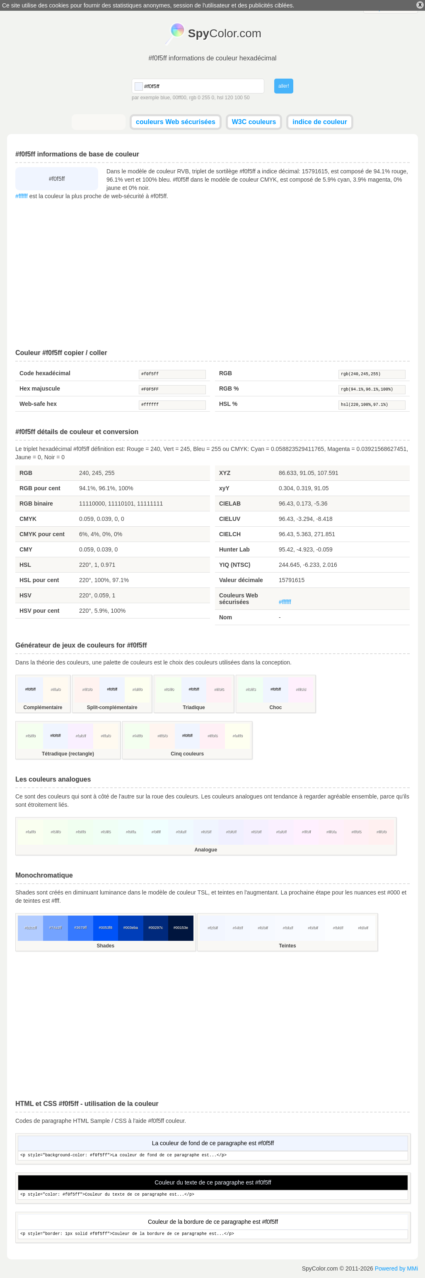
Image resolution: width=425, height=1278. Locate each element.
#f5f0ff (256, 832)
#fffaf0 (55, 689)
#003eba (130, 928)
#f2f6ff (212, 928)
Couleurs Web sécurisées (238, 598)
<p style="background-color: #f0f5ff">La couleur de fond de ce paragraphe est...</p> (213, 1156)
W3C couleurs (254, 121)
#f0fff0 (80, 832)
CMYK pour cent (42, 534)
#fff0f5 (219, 689)
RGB (225, 373)
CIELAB (230, 503)
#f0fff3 (251, 689)
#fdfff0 (137, 689)
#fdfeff (362, 928)
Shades (105, 946)
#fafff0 (30, 832)
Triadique (194, 707)
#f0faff (181, 832)
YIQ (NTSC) (234, 564)
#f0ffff (155, 832)
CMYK (27, 519)
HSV (25, 595)
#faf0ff (80, 736)
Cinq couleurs (187, 754)
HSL (25, 564)
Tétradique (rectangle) (68, 754)
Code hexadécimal (44, 373)
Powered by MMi (396, 1268)
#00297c (155, 928)
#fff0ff (306, 832)
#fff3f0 (87, 689)
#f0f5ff (172, 374)
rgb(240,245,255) (372, 374)
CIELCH (230, 534)
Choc (275, 707)
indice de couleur (319, 121)
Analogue (205, 850)
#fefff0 (237, 736)
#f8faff (288, 928)
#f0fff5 (105, 832)
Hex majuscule (39, 388)
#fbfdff (338, 928)
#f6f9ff (262, 928)
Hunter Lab (234, 549)
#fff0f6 (212, 736)
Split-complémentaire (112, 707)
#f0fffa (131, 832)
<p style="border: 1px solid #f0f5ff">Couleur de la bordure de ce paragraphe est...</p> (213, 1234)
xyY (224, 488)
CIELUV (229, 519)
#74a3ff (55, 928)
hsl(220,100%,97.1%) (372, 405)
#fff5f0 (162, 736)
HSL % (228, 403)
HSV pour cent (39, 610)
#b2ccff (30, 928)
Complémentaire (42, 707)
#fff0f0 (381, 832)
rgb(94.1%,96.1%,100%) (372, 389)
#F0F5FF (172, 389)
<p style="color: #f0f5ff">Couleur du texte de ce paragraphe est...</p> (213, 1195)
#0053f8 (105, 928)
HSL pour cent (39, 580)
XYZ (224, 473)
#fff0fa (331, 832)
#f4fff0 (137, 736)
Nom (225, 617)
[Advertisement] (212, 275)
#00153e (181, 928)
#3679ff (80, 928)
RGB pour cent (39, 488)
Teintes (287, 946)
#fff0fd (301, 689)
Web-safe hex (38, 403)
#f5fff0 (169, 689)
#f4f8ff (237, 928)
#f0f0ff (231, 832)
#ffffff (21, 196)
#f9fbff (312, 928)
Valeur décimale (241, 580)
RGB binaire (36, 503)
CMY (25, 549)
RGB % (229, 388)
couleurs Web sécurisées (175, 121)
